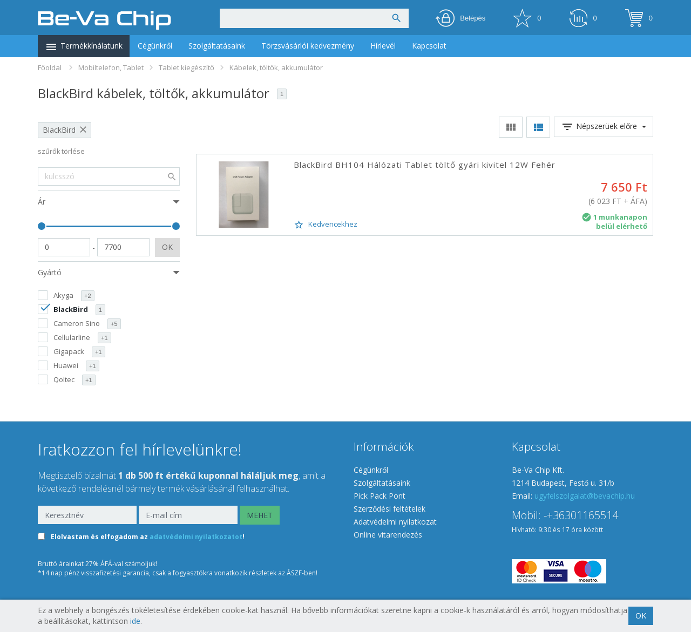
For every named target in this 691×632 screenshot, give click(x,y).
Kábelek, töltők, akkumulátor (276, 67)
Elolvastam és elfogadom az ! (148, 537)
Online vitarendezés (388, 534)
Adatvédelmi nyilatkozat (395, 522)
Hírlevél (383, 45)
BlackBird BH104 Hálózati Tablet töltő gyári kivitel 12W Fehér (424, 164)
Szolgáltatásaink (216, 45)
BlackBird (59, 130)
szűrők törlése (61, 151)
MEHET (260, 515)
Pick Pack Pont (379, 496)
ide (135, 621)
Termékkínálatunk (84, 46)
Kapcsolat (429, 45)
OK (167, 247)
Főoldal (50, 67)
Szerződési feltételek (389, 509)
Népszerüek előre (603, 126)
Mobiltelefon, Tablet (111, 67)
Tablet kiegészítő (186, 67)
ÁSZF (294, 572)
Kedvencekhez (325, 224)
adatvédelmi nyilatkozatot (196, 537)
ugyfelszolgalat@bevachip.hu (584, 496)
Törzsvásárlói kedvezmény (307, 45)
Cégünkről (155, 45)
